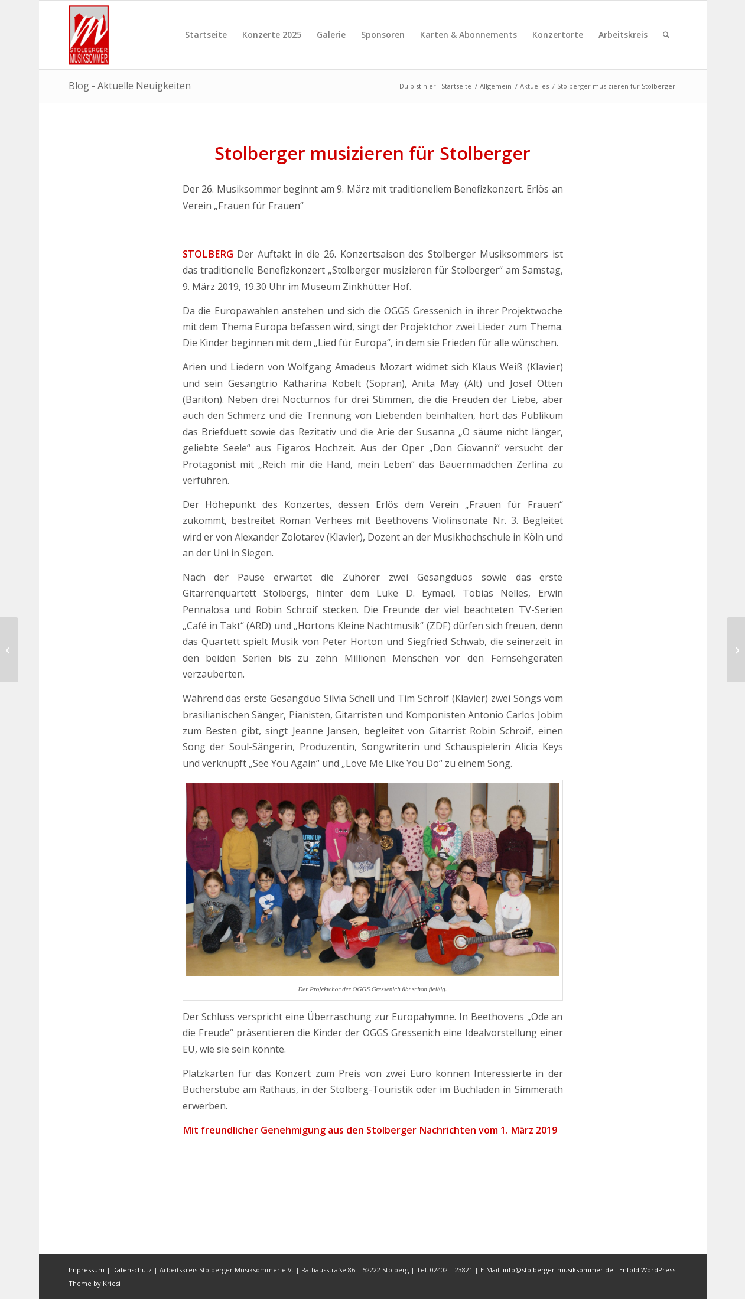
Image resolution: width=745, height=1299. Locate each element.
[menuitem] (206, 35)
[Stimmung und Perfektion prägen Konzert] (736, 649)
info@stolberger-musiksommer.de (559, 1269)
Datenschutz (132, 1269)
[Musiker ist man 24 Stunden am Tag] (9, 649)
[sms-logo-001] (93, 35)
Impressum (87, 1269)
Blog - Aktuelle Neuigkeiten (130, 85)
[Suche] (666, 35)
